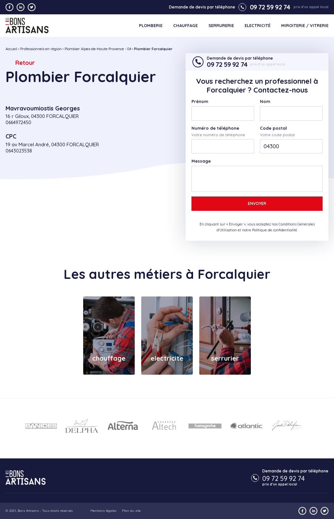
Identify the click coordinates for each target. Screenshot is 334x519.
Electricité (257, 25)
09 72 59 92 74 (264, 7)
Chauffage (185, 25)
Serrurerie (221, 25)
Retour (25, 62)
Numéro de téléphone (215, 128)
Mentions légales (103, 511)
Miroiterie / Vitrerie (304, 25)
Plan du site (131, 511)
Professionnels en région (41, 49)
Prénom (199, 101)
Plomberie (150, 25)
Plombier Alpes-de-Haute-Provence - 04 (98, 49)
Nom (265, 101)
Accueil (11, 49)
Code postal (273, 128)
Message (201, 161)
